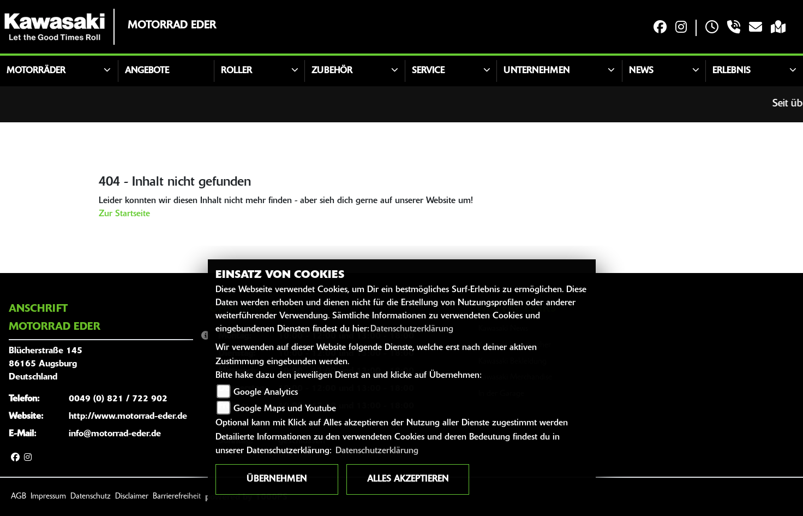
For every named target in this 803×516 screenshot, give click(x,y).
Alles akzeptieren (407, 479)
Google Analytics (265, 392)
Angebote (147, 71)
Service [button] (428, 71)
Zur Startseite (124, 214)
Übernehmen (277, 479)
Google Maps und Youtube (284, 409)
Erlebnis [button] (731, 71)
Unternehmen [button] (537, 71)
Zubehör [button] (331, 71)
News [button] (641, 71)
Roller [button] (236, 71)
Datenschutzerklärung (411, 329)
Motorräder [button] (36, 71)
